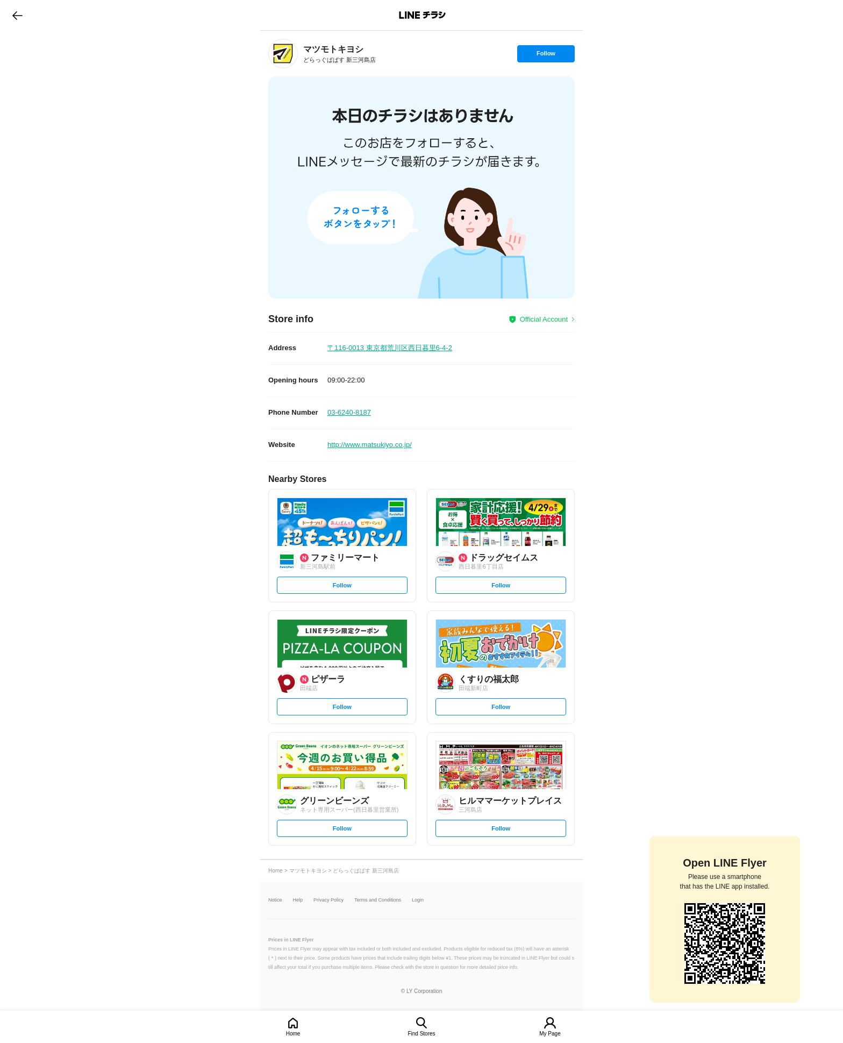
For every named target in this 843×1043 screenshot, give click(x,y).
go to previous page (17, 15)
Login (418, 900)
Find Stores (421, 1034)
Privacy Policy (328, 900)
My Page (549, 1034)
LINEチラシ (422, 15)
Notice (275, 900)
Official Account (544, 319)
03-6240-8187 (349, 412)
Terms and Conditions (377, 900)
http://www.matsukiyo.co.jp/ (369, 445)
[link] (283, 53)
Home (293, 1034)
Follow (545, 55)
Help (298, 900)
